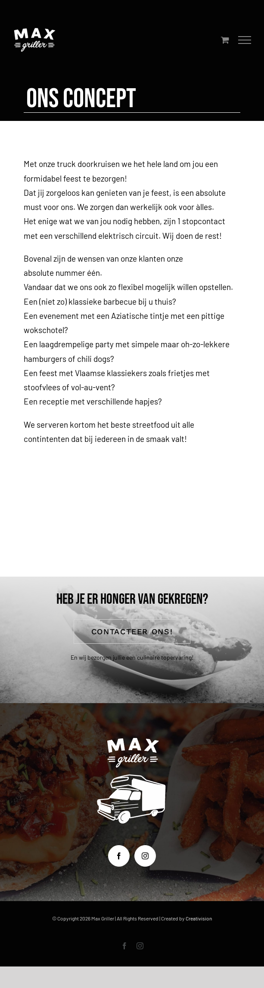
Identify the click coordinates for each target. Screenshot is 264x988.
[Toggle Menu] (245, 40)
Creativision (199, 918)
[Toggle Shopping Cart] (225, 39)
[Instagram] (145, 856)
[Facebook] (119, 856)
